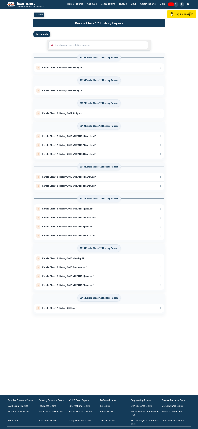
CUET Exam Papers (79, 400)
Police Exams (106, 411)
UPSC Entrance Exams (173, 420)
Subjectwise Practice (80, 420)
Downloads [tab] (42, 34)
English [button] (123, 3)
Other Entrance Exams (80, 411)
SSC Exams (13, 420)
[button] (176, 4)
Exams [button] (79, 3)
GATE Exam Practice (18, 405)
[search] (188, 4)
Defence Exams (108, 400)
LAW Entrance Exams (141, 405)
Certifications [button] (148, 3)
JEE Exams (105, 405)
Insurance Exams (47, 405)
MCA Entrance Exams (19, 411)
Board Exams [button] (108, 3)
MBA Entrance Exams (172, 405)
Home (70, 3)
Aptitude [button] (92, 3)
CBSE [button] (134, 3)
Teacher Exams (108, 420)
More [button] (163, 3)
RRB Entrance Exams (172, 411)
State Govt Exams (47, 420)
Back (39, 14)
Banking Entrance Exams (51, 400)
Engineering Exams (141, 400)
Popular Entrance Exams (20, 400)
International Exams (79, 405)
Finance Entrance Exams (174, 400)
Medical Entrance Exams (51, 411)
